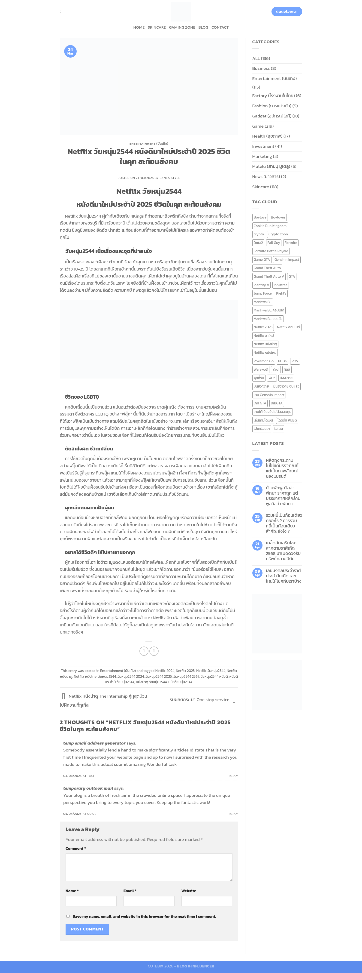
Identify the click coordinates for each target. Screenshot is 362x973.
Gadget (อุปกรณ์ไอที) (272, 116)
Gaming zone (182, 27)
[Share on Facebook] (144, 651)
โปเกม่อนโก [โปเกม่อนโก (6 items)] (262, 428)
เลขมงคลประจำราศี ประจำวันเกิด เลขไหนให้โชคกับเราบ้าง (284, 576)
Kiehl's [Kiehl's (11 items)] (281, 293)
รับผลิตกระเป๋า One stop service (204, 699)
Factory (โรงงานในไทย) (273, 95)
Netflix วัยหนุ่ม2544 (210, 670)
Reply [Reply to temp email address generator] (233, 775)
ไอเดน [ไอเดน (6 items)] (278, 428)
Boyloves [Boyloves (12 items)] (278, 217)
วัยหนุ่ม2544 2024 (131, 676)
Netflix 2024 (164, 670)
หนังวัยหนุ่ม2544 (180, 682)
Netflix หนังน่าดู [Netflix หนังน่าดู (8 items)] (265, 344)
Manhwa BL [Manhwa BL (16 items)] (263, 302)
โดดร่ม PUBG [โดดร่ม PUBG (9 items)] (287, 420)
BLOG (203, 27)
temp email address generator (94, 743)
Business (261, 68)
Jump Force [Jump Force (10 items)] (263, 293)
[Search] (61, 11)
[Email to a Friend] (154, 651)
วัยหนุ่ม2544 (107, 676)
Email (130, 891)
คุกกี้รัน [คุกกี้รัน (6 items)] (259, 378)
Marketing (262, 156)
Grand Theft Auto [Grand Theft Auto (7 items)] (267, 268)
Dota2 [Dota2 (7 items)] (258, 242)
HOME (139, 27)
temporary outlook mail (88, 788)
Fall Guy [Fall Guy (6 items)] (274, 242)
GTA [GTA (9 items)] (292, 276)
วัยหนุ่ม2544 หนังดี (214, 676)
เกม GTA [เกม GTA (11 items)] (260, 403)
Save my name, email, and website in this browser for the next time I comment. (144, 916)
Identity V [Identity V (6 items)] (261, 285)
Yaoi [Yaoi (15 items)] (275, 369)
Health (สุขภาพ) (267, 136)
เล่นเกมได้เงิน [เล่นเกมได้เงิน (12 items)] (263, 420)
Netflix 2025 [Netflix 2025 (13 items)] (263, 327)
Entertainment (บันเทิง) (149, 143)
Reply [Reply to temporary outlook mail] (233, 813)
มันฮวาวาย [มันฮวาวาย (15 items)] (261, 386)
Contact (220, 27)
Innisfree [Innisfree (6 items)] (280, 285)
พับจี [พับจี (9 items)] (271, 378)
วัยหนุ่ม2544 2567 (186, 676)
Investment (263, 146)
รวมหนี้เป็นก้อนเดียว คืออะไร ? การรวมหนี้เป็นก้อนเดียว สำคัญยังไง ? (284, 523)
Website (188, 891)
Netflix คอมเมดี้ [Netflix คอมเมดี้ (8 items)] (288, 327)
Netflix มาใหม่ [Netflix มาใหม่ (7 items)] (264, 335)
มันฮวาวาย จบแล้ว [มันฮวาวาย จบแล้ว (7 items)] (286, 386)
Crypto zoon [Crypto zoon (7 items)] (278, 234)
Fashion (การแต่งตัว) (272, 105)
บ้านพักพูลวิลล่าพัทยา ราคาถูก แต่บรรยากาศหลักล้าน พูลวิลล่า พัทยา (283, 495)
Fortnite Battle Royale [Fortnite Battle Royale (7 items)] (271, 251)
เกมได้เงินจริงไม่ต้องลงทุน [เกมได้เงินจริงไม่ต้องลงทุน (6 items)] (272, 411)
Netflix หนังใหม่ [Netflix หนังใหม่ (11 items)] (265, 352)
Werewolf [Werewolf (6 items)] (261, 369)
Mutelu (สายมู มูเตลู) (271, 166)
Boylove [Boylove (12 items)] (260, 217)
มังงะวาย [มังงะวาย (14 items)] (286, 378)
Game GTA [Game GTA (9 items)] (262, 259)
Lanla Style (170, 178)
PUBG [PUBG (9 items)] (282, 361)
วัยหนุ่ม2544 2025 (158, 676)
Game (258, 126)
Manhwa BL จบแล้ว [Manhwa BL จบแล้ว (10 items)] (268, 318)
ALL (256, 58)
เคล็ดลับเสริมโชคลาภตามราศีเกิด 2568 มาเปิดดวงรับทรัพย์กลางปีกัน (283, 550)
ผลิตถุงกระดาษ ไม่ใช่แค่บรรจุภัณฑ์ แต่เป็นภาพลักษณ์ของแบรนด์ (282, 468)
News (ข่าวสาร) (266, 176)
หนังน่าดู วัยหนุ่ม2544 (151, 682)
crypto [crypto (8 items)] (259, 234)
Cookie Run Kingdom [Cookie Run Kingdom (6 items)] (270, 225)
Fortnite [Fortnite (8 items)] (291, 242)
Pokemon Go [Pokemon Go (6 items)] (264, 361)
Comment (76, 848)
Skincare (157, 27)
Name (72, 891)
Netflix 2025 (185, 670)
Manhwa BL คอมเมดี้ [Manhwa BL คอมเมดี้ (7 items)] (269, 310)
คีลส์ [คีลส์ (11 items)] (287, 369)
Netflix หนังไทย (85, 676)
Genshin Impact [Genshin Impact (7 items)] (287, 259)
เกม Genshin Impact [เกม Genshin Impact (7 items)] (269, 394)
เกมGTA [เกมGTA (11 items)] (277, 403)
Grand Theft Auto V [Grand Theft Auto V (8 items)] (269, 276)
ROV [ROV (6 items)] (295, 361)
